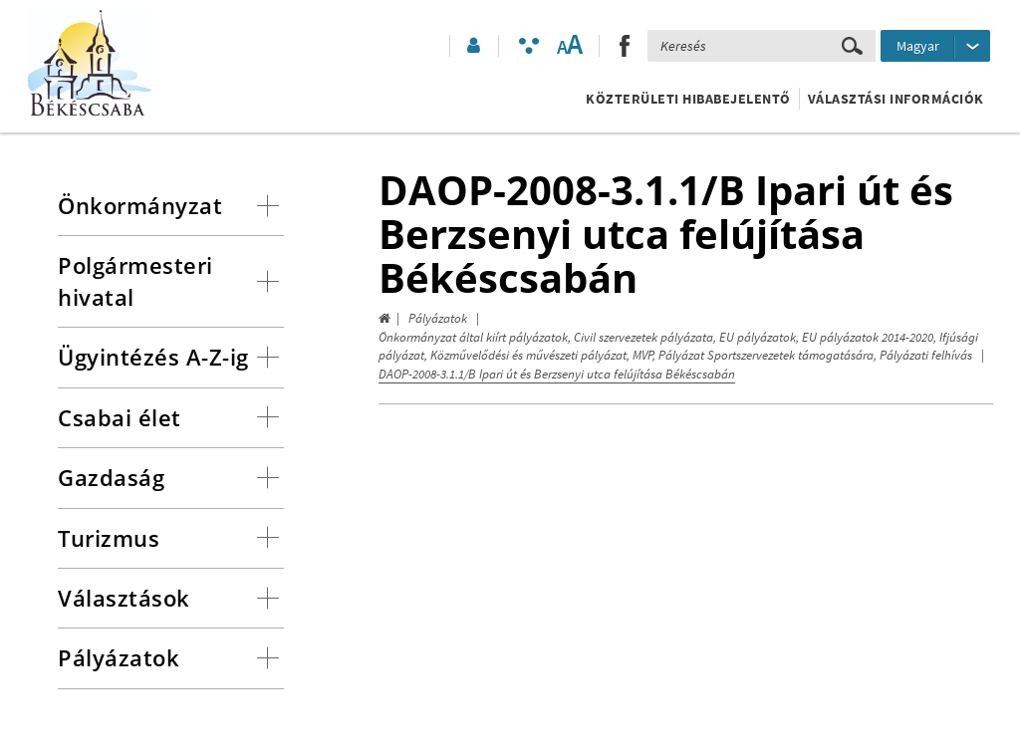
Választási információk (896, 99)
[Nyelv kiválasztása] (935, 46)
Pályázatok (437, 318)
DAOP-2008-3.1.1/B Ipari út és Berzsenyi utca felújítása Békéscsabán (557, 374)
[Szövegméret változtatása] (569, 46)
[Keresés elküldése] (852, 46)
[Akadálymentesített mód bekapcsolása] (529, 46)
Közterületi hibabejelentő (688, 99)
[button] (472, 46)
